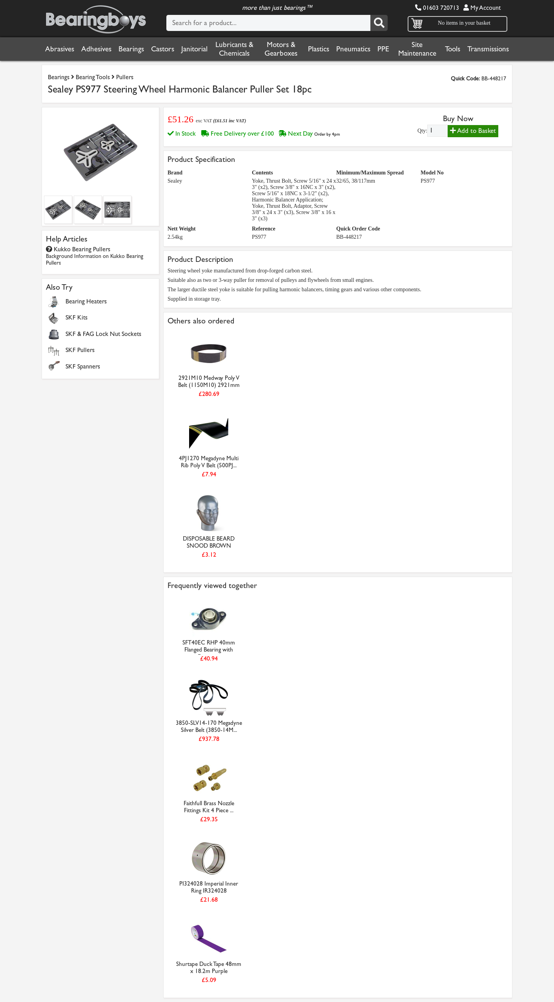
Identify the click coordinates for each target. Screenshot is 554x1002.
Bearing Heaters (86, 301)
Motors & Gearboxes (280, 49)
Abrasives (59, 49)
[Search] (379, 23)
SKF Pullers (80, 350)
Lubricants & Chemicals (234, 49)
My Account (482, 7)
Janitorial (194, 49)
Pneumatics (353, 49)
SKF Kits (76, 317)
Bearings (131, 49)
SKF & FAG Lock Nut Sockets (103, 334)
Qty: (422, 131)
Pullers (124, 77)
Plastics (318, 49)
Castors (162, 49)
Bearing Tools (93, 77)
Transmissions (488, 49)
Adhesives (96, 49)
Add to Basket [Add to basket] (473, 130)
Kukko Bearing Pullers (94, 255)
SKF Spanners (83, 366)
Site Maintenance (417, 49)
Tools (452, 49)
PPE (383, 49)
